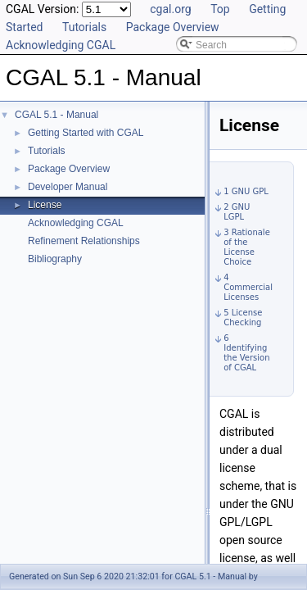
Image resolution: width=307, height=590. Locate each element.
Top (220, 9)
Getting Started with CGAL (85, 132)
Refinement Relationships (84, 241)
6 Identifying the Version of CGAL (246, 353)
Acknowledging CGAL (60, 45)
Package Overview (172, 27)
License (44, 205)
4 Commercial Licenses (248, 287)
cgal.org (170, 9)
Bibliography (55, 259)
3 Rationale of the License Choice (246, 247)
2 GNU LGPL (236, 211)
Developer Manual (67, 187)
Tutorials (84, 27)
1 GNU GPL (246, 191)
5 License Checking (242, 317)
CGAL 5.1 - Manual (56, 114)
